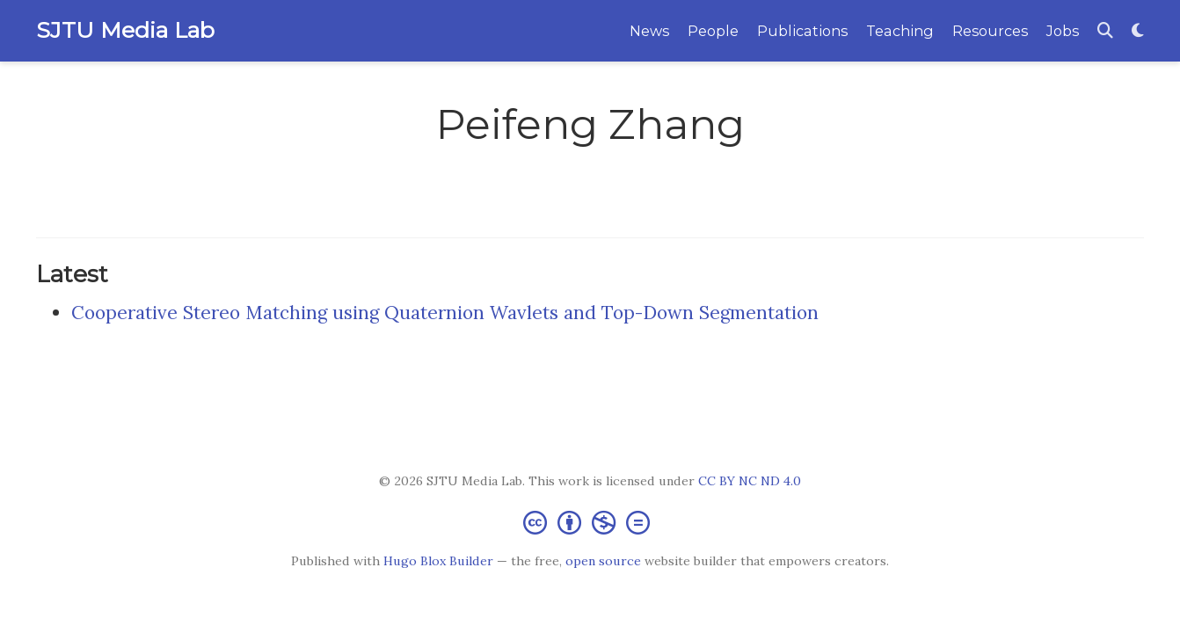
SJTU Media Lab (125, 30)
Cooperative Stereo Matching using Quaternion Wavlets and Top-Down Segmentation (445, 312)
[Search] (1105, 31)
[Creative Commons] (590, 522)
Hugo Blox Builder (438, 561)
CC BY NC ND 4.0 (749, 481)
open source (603, 561)
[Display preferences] (1138, 31)
